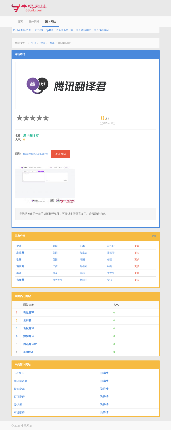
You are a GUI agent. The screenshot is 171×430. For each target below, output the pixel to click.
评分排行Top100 (44, 30)
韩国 (55, 246)
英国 (55, 259)
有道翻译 (28, 312)
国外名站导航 (83, 30)
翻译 (52, 43)
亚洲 (33, 43)
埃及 (55, 273)
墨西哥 (111, 252)
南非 (82, 273)
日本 (82, 246)
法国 (82, 259)
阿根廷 (83, 266)
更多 (154, 236)
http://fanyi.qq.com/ (35, 154)
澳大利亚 (58, 279)
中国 (43, 43)
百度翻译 (28, 328)
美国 (55, 252)
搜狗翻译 (28, 336)
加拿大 (83, 252)
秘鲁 (109, 266)
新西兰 (83, 279)
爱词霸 (27, 320)
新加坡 (111, 246)
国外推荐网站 (101, 30)
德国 (109, 259)
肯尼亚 (111, 273)
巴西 (55, 266)
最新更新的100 (64, 30)
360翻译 (28, 352)
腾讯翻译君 (30, 344)
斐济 (109, 279)
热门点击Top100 (22, 30)
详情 (104, 373)
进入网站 (60, 154)
